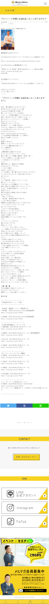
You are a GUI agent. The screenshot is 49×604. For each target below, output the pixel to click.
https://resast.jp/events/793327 (12, 319)
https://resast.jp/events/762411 (12, 357)
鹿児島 (11, 23)
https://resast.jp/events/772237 (12, 347)
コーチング (26, 22)
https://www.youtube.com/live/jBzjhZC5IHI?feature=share (20, 61)
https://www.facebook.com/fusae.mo (13, 133)
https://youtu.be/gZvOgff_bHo (11, 71)
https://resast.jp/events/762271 (12, 341)
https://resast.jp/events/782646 (12, 386)
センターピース (33, 22)
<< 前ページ (19, 422)
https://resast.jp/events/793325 (12, 312)
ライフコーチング (40, 22)
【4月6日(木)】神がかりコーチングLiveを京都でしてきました (22, 83)
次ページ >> (29, 422)
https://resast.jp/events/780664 (12, 369)
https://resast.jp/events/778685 (12, 363)
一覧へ (24, 422)
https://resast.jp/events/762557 (12, 335)
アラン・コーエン (19, 22)
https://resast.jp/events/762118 (12, 329)
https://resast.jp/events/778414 (12, 376)
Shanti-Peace (12, 22)
